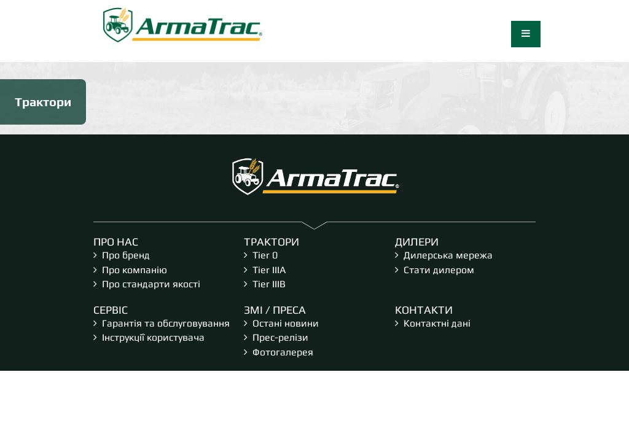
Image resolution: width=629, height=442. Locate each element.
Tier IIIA (269, 270)
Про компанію (134, 270)
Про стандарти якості (151, 284)
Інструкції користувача (153, 337)
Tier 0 (265, 255)
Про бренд (126, 255)
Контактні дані (437, 323)
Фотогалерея (282, 352)
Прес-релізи (280, 337)
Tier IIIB (269, 284)
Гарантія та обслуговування (166, 323)
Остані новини (285, 323)
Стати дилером (439, 270)
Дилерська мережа (448, 255)
